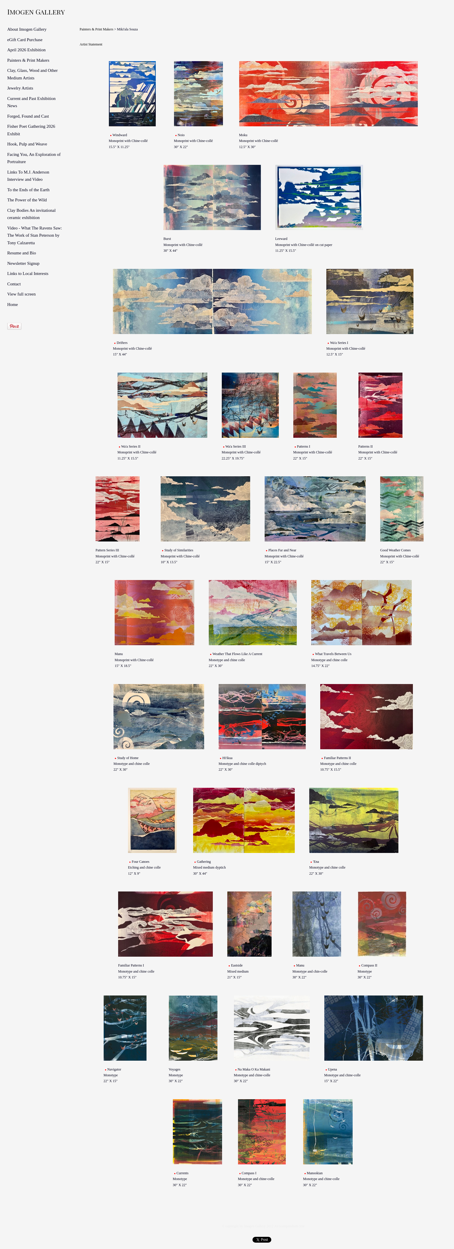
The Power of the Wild (27, 200)
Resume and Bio (21, 253)
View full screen (21, 294)
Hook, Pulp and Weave (27, 144)
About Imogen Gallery (27, 29)
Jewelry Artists (20, 88)
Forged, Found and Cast (28, 116)
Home (12, 304)
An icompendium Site (289, 1226)
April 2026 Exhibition (26, 50)
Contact (14, 284)
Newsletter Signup (23, 263)
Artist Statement (91, 44)
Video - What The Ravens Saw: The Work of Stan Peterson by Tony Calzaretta (34, 235)
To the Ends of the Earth (28, 189)
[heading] (21, 11)
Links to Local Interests (27, 273)
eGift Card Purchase (25, 39)
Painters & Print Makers (28, 60)
